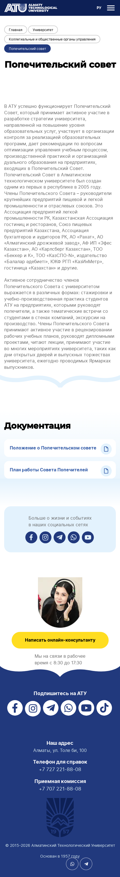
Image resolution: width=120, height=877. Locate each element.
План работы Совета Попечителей (49, 470)
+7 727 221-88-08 (60, 769)
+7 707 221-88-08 (60, 789)
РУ (99, 8)
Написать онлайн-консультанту (60, 640)
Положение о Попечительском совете (53, 448)
